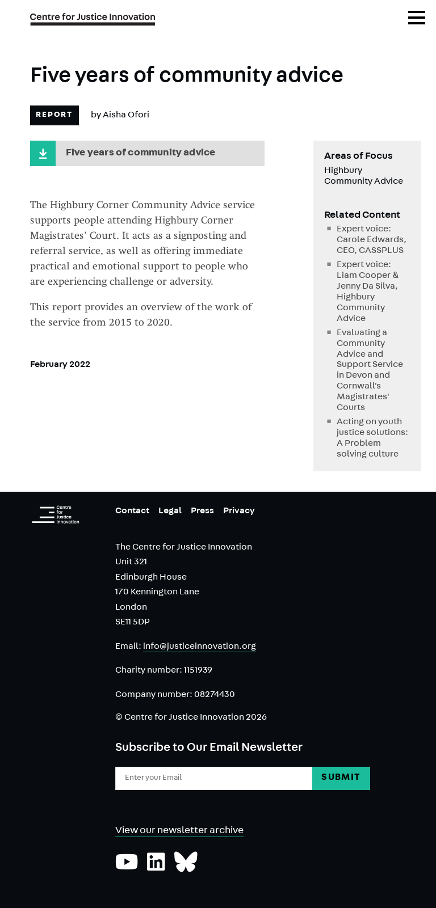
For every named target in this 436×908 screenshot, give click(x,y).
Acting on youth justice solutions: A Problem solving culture (372, 438)
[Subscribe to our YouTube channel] (127, 868)
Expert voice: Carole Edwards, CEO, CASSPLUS (371, 240)
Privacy (239, 511)
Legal (170, 511)
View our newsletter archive (179, 831)
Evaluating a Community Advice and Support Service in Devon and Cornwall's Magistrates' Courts (370, 371)
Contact (132, 511)
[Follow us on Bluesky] (186, 868)
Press (202, 511)
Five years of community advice (140, 154)
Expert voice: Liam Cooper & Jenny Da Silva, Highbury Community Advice (368, 292)
